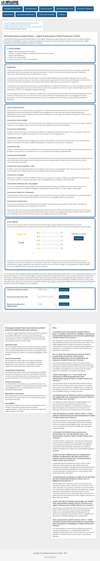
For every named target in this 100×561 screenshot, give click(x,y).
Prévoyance (8, 15)
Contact (62, 15)
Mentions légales (50, 557)
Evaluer (78, 238)
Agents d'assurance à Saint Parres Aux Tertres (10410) (23, 27)
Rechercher (64, 290)
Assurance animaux (84, 9)
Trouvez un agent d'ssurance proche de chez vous (21, 23)
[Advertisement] (52, 317)
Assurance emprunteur (26, 15)
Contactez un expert (46, 15)
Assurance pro (31, 9)
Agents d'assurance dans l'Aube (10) (17, 25)
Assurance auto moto (12, 9)
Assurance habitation (64, 9)
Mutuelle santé (46, 9)
